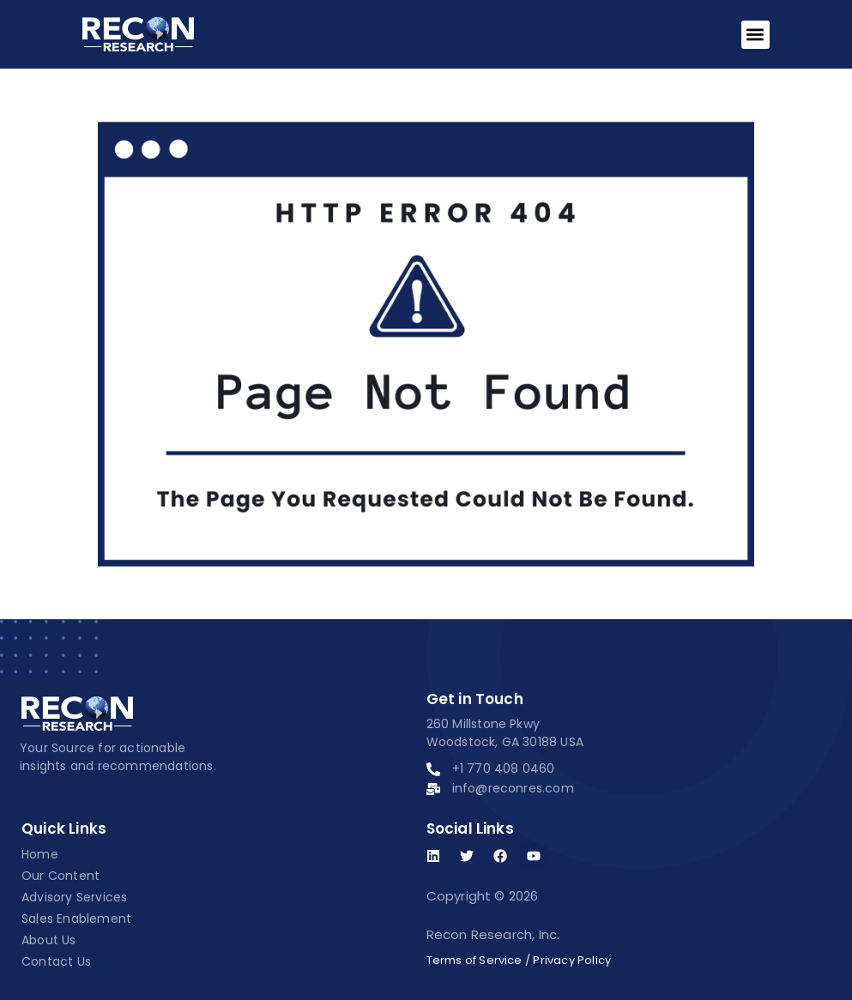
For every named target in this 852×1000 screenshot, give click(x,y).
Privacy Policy (572, 960)
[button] (755, 35)
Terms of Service (474, 960)
